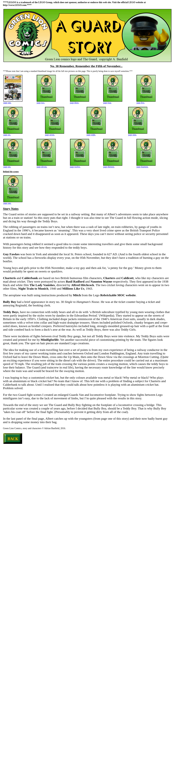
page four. (112, 102)
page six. (13, 134)
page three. (79, 102)
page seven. (54, 134)
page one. (13, 102)
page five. (146, 102)
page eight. (96, 134)
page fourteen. (146, 166)
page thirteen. (112, 166)
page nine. (137, 134)
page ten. (13, 166)
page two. (46, 102)
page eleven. (46, 166)
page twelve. (79, 166)
